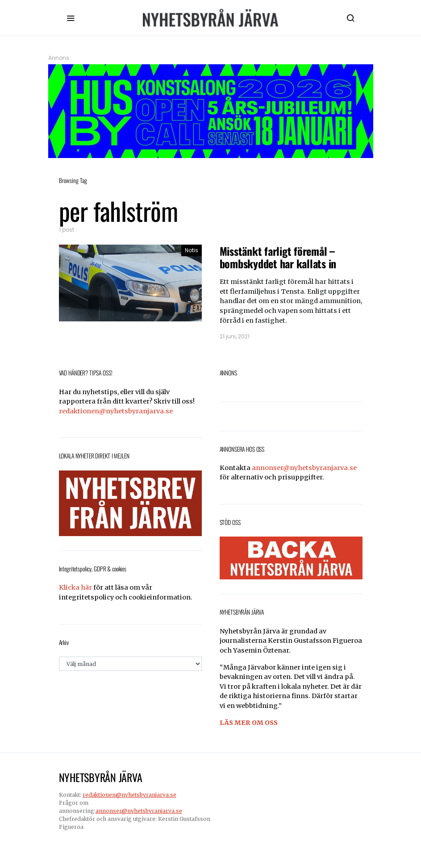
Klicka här (75, 587)
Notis (191, 250)
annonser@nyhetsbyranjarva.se (304, 468)
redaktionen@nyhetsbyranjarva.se (116, 411)
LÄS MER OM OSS (249, 723)
